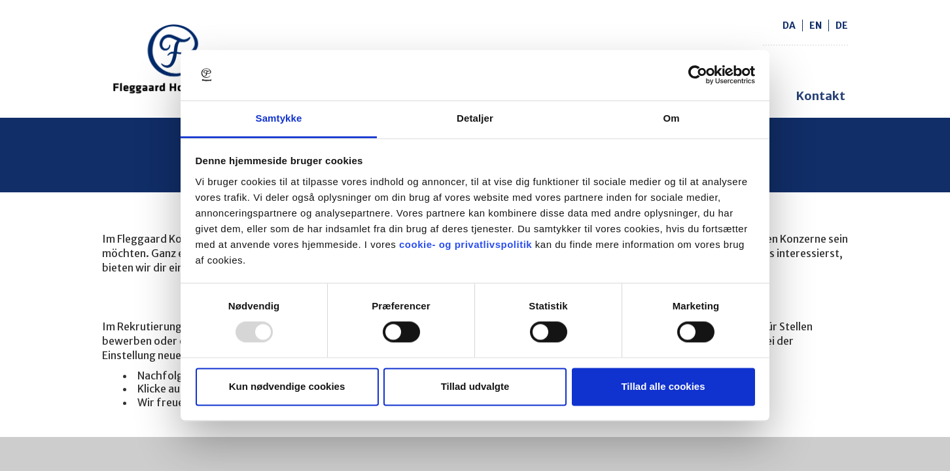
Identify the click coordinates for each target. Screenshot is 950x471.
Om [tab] (671, 118)
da (789, 25)
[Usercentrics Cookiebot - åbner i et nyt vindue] (698, 75)
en (815, 25)
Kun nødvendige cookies (287, 386)
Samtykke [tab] (279, 118)
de (842, 25)
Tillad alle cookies (663, 386)
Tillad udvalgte (475, 386)
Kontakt (820, 95)
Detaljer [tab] (475, 118)
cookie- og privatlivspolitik (465, 244)
